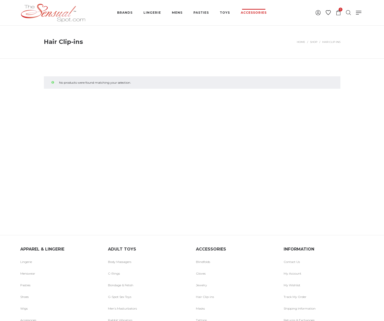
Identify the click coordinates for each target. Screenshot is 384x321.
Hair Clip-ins (205, 297)
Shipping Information (300, 308)
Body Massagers (119, 262)
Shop (313, 42)
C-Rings (114, 273)
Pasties (25, 285)
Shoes (24, 297)
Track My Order (295, 297)
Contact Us (292, 262)
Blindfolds (203, 262)
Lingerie (26, 262)
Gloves (201, 273)
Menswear (27, 273)
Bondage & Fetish (120, 285)
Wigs (24, 308)
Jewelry (201, 285)
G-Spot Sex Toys (119, 297)
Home (301, 42)
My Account (292, 273)
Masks (200, 308)
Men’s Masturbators (122, 308)
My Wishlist (292, 285)
